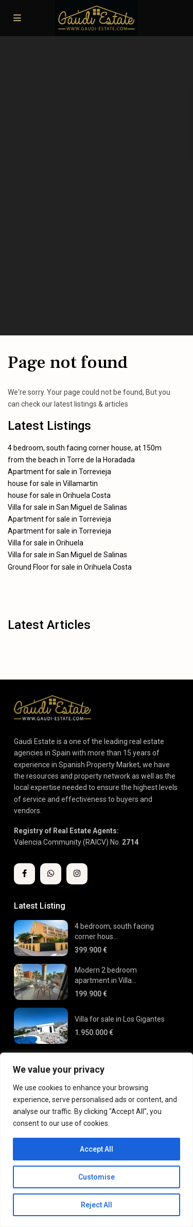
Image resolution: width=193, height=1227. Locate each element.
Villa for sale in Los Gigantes (120, 1019)
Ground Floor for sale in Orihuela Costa (70, 567)
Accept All (96, 1149)
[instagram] (76, 873)
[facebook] (24, 873)
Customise (96, 1177)
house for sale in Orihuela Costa (59, 495)
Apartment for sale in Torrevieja (59, 471)
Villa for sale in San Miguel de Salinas (67, 507)
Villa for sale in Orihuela (45, 543)
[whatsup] (50, 873)
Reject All (96, 1205)
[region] (96, 1140)
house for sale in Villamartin (53, 483)
